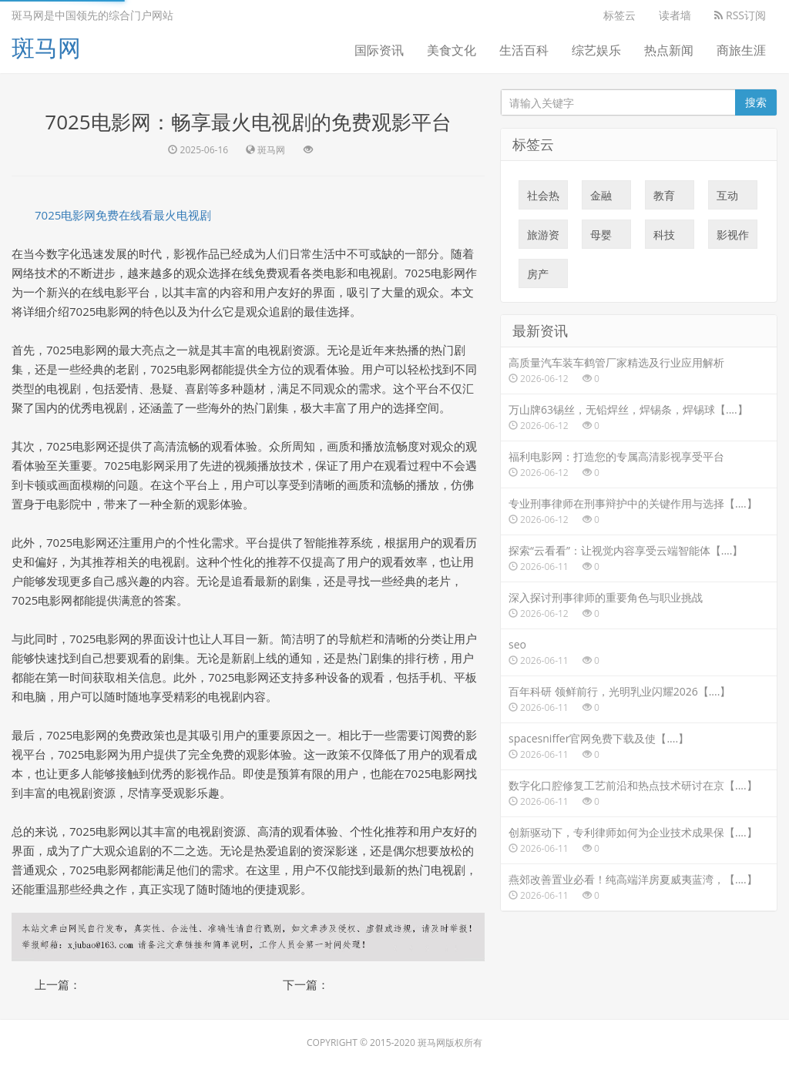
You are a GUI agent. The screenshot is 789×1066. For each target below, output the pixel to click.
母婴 (601, 238)
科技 (664, 238)
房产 (538, 277)
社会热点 (543, 199)
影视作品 (733, 238)
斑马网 (46, 47)
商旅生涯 (741, 50)
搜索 (756, 102)
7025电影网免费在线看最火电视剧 (123, 215)
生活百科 (524, 50)
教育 (664, 199)
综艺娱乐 (596, 50)
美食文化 (451, 50)
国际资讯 (379, 50)
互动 (727, 199)
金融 (601, 199)
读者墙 (675, 15)
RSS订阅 (740, 15)
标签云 (619, 15)
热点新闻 (668, 50)
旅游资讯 (543, 238)
